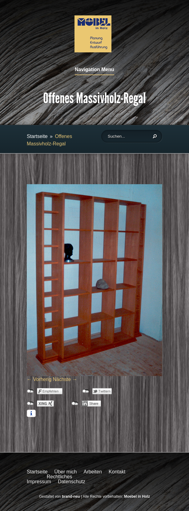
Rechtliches (59, 476)
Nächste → (65, 379)
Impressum (39, 481)
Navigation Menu (94, 69)
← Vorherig (39, 379)
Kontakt (117, 471)
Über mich (65, 471)
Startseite (37, 136)
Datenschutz (71, 481)
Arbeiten (93, 471)
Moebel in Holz (137, 496)
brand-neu (71, 496)
